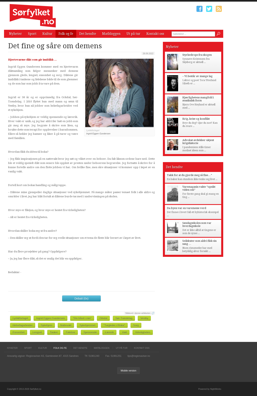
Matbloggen (111, 34)
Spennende (90, 332)
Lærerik (109, 332)
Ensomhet (19, 332)
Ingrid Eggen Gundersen (50, 318)
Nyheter (15, 34)
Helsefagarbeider (23, 325)
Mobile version (128, 370)
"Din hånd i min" (82, 318)
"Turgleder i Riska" (114, 325)
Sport (32, 34)
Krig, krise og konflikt (196, 118)
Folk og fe (66, 34)
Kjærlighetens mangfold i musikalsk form (198, 99)
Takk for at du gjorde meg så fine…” (189, 175)
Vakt (124, 332)
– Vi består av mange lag (197, 76)
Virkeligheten (142, 332)
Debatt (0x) (81, 298)
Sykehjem (46, 325)
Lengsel (37, 332)
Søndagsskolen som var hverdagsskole (196, 224)
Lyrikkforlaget (20, 318)
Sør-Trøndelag (123, 318)
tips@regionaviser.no (138, 356)
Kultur (47, 34)
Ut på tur (133, 34)
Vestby (144, 318)
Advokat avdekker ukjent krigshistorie (198, 142)
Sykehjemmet (87, 325)
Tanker (54, 332)
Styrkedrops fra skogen (197, 54)
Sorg (136, 325)
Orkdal (103, 318)
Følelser (70, 332)
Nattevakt (65, 325)
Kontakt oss (155, 34)
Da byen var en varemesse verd (186, 208)
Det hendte (87, 34)
